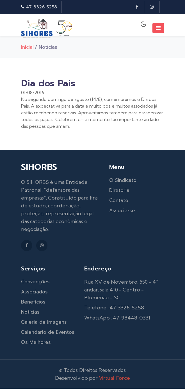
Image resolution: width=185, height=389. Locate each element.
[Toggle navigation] (158, 28)
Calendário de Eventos (47, 332)
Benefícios (33, 302)
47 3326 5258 (41, 7)
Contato (118, 200)
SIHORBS (39, 167)
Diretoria (119, 190)
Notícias (30, 312)
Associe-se (122, 210)
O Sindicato (122, 180)
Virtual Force (114, 378)
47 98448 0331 (131, 318)
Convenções (35, 282)
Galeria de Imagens (44, 322)
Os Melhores (36, 342)
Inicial (27, 47)
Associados (34, 292)
